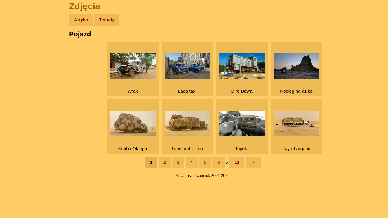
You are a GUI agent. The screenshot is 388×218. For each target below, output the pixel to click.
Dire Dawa (242, 73)
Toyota (242, 131)
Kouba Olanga (133, 131)
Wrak (133, 73)
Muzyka (18, 89)
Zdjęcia (18, 55)
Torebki (18, 124)
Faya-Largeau (296, 131)
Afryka (81, 19)
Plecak (17, 101)
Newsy (17, 66)
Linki (15, 113)
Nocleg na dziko (296, 73)
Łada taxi (187, 73)
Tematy (107, 19)
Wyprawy (20, 43)
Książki (18, 78)
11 (236, 162)
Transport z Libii (187, 131)
